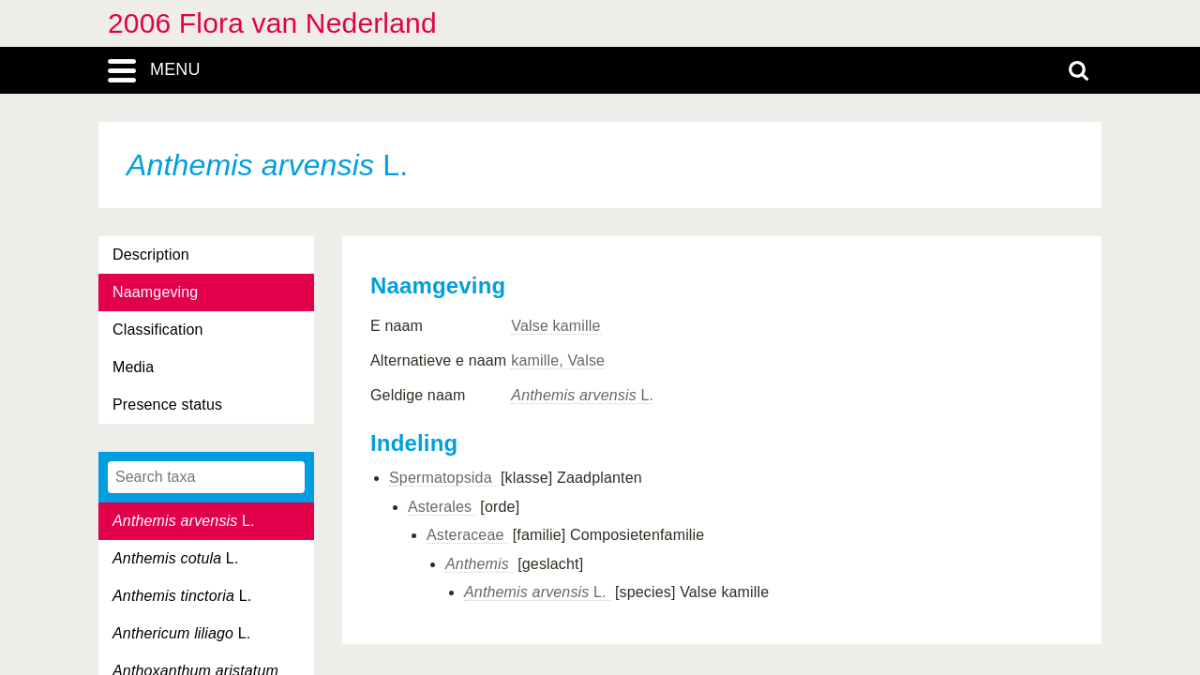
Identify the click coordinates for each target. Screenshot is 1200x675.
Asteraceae (467, 535)
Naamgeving (155, 292)
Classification (157, 330)
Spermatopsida (442, 478)
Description (150, 254)
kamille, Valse (558, 360)
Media (133, 367)
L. (183, 521)
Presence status (167, 404)
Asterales (442, 507)
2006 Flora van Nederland (272, 23)
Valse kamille (555, 326)
